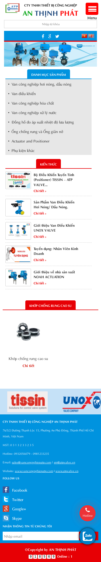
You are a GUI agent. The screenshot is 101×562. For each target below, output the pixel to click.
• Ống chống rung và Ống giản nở (35, 131)
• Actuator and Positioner (29, 141)
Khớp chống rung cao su (28, 358)
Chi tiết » (40, 190)
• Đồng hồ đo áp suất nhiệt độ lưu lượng (41, 122)
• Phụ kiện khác (21, 150)
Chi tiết (28, 365)
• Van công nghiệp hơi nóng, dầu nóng (39, 84)
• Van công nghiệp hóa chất (31, 103)
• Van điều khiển (22, 93)
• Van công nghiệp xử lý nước (32, 112)
